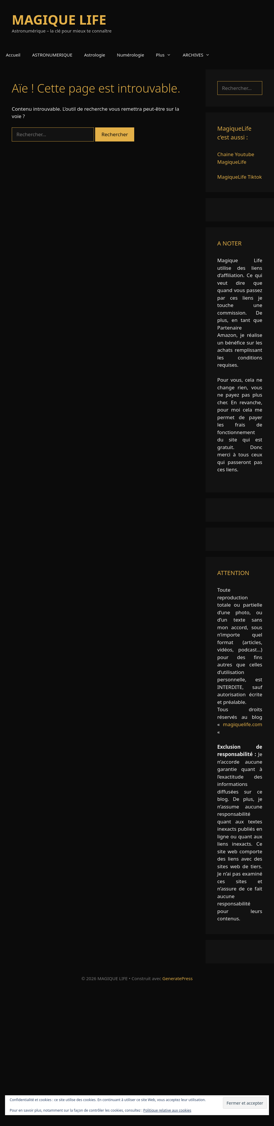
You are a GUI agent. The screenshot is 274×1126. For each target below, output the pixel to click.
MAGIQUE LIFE (59, 19)
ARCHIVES (199, 55)
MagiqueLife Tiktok (239, 176)
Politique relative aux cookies (167, 1110)
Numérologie (130, 55)
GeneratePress (177, 978)
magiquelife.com (242, 724)
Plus (166, 55)
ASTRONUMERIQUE (52, 55)
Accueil (13, 55)
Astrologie (94, 55)
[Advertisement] (137, 1055)
